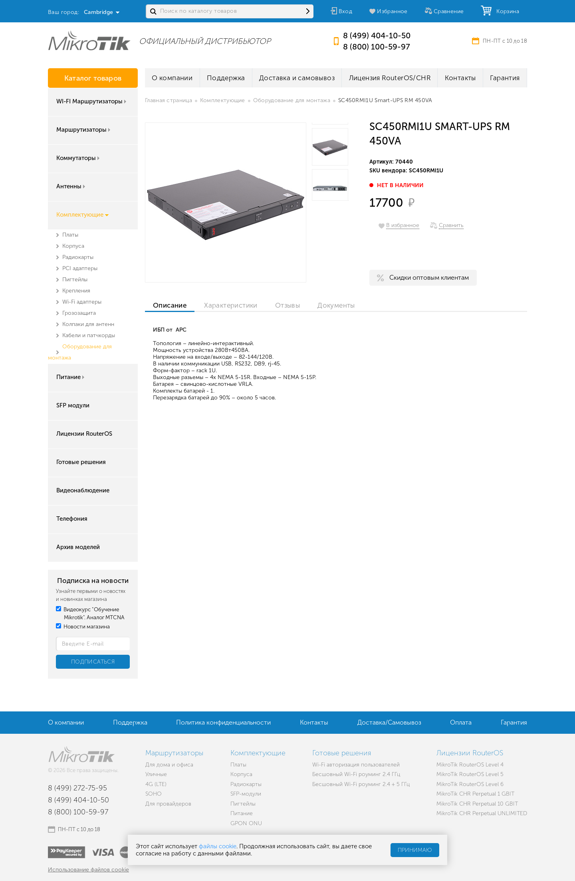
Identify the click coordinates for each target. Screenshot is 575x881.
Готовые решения (81, 462)
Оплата (461, 722)
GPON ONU (246, 823)
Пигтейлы (74, 279)
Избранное (392, 11)
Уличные (156, 774)
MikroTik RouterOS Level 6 (470, 784)
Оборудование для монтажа (291, 100)
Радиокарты (77, 257)
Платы (70, 234)
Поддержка (226, 78)
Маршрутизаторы (84, 129)
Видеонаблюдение (82, 490)
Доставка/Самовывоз (389, 722)
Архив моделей (78, 547)
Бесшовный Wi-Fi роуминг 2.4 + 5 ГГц (361, 784)
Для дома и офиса (169, 764)
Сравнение (449, 11)
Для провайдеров (168, 803)
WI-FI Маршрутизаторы (92, 101)
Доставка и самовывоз (297, 78)
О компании (172, 78)
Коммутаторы (78, 158)
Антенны (71, 186)
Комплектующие (82, 214)
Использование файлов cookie (88, 869)
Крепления (76, 290)
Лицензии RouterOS (84, 433)
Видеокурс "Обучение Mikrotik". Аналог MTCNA (90, 613)
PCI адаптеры (79, 268)
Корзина (506, 11)
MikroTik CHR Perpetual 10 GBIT (477, 803)
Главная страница (168, 100)
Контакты (460, 78)
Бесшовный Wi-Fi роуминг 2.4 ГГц (356, 774)
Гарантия (504, 78)
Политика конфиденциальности (223, 722)
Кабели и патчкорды (88, 335)
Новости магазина (83, 626)
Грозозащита (79, 313)
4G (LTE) (156, 784)
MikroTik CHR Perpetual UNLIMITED (481, 813)
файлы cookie (217, 846)
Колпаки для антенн (88, 324)
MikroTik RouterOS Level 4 (470, 764)
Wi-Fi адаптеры (81, 301)
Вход (346, 11)
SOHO (153, 793)
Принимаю (415, 850)
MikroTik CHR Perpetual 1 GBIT (475, 793)
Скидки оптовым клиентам (429, 277)
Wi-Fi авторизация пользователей (356, 764)
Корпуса (73, 246)
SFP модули (72, 405)
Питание (71, 377)
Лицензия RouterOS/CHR (389, 78)
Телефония (71, 518)
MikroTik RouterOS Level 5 (470, 774)
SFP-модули (245, 793)
